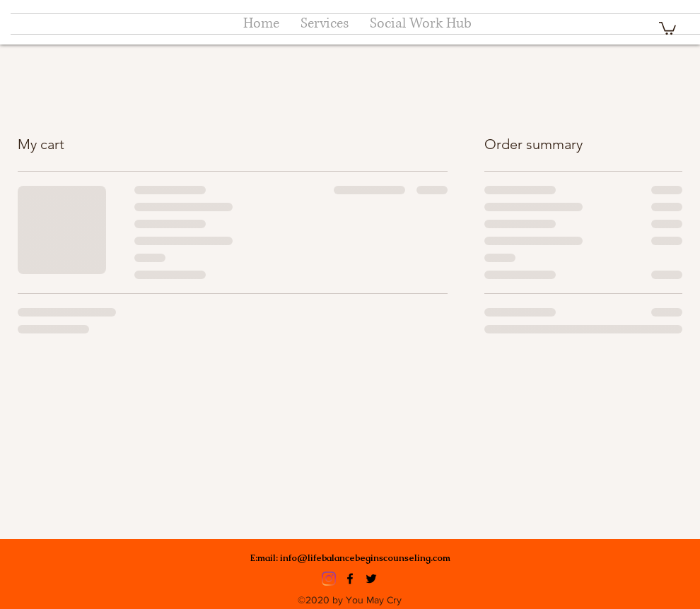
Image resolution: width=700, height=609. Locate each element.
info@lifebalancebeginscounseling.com (365, 558)
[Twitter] (371, 579)
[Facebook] (350, 579)
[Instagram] (329, 579)
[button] (667, 27)
